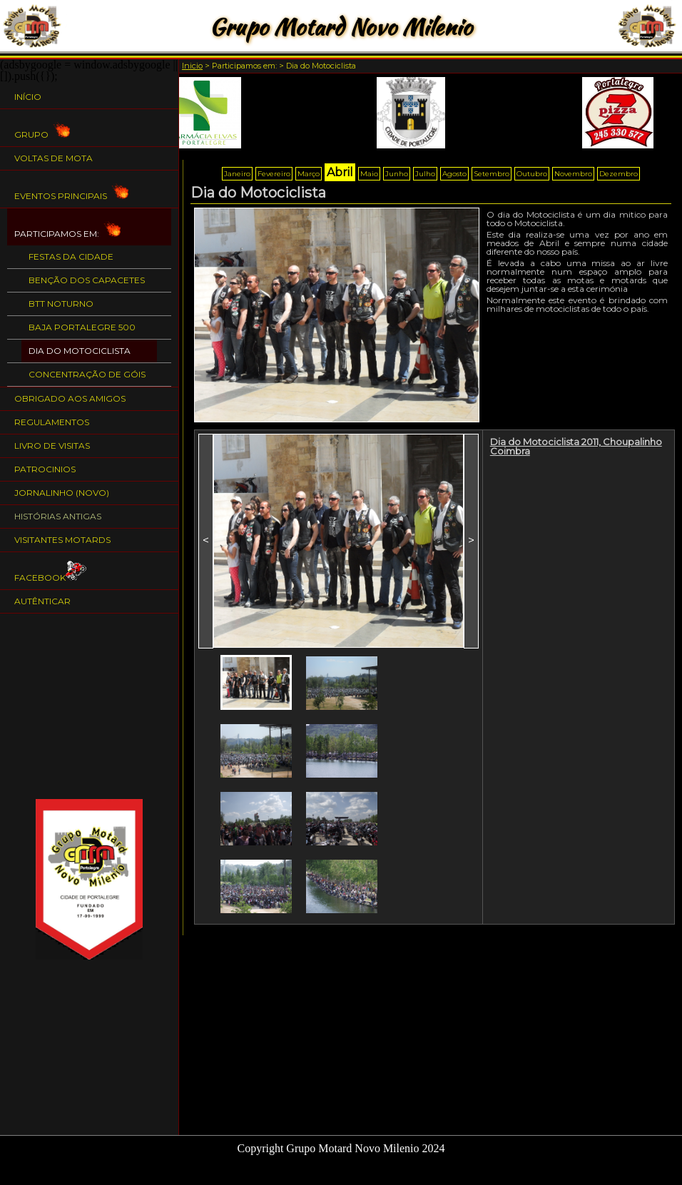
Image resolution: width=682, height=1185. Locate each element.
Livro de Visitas (52, 445)
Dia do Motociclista (80, 350)
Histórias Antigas (57, 516)
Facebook (51, 571)
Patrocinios (45, 469)
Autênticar (42, 601)
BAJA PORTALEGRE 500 (82, 327)
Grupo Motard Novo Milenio (340, 27)
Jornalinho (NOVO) (61, 492)
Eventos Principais (71, 189)
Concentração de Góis (87, 374)
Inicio (192, 66)
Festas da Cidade (71, 256)
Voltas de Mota (53, 158)
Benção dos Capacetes (87, 280)
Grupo (42, 128)
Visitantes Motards (62, 539)
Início (27, 96)
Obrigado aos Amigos (70, 398)
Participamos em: (67, 227)
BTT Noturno (61, 303)
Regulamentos (51, 422)
